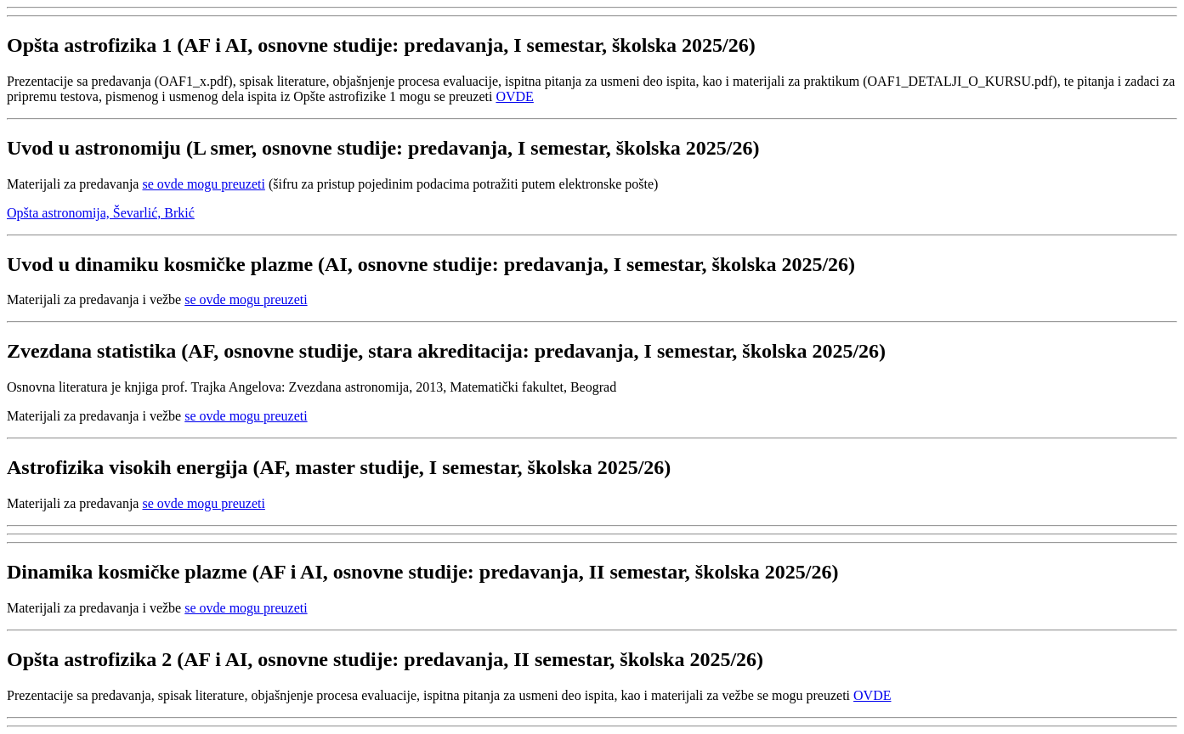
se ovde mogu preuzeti (203, 184)
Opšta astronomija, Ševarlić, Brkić (101, 213)
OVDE (514, 96)
